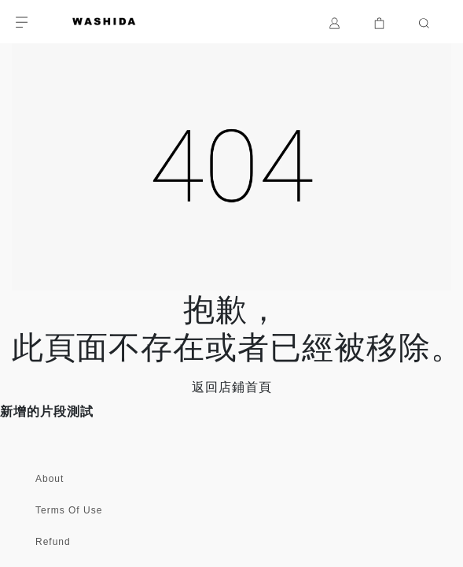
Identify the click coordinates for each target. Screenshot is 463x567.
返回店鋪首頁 (232, 387)
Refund (53, 541)
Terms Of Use (68, 510)
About (49, 478)
